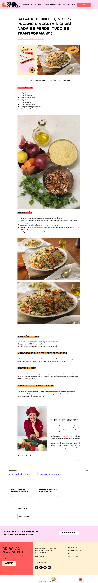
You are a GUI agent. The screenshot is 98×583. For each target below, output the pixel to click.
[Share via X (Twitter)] (22, 455)
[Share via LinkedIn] (26, 455)
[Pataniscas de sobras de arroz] (21, 480)
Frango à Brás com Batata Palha (48, 491)
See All (87, 470)
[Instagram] (41, 567)
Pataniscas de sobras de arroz (19, 491)
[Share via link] (31, 455)
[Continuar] (80, 579)
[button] (69, 533)
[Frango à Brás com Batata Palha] (49, 480)
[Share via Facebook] (18, 455)
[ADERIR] (84, 5)
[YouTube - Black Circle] (49, 567)
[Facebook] (36, 567)
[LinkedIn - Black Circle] (45, 567)
